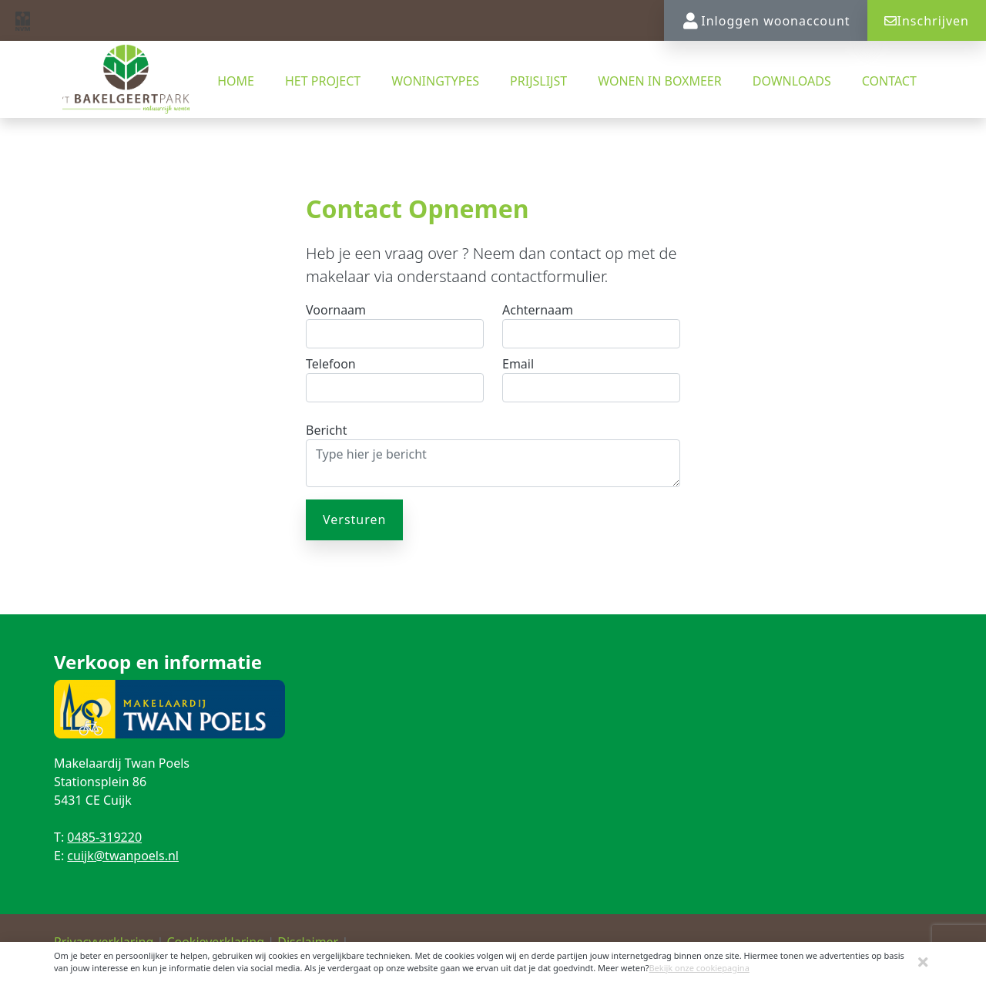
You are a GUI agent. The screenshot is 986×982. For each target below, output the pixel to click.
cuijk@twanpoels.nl (123, 855)
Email (518, 363)
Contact (889, 80)
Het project (323, 80)
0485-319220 (104, 837)
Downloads (792, 80)
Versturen (354, 519)
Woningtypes (435, 80)
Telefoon (331, 363)
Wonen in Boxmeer (660, 80)
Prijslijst (538, 80)
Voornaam (336, 309)
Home (235, 80)
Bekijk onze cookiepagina (699, 968)
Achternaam (537, 309)
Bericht (326, 430)
